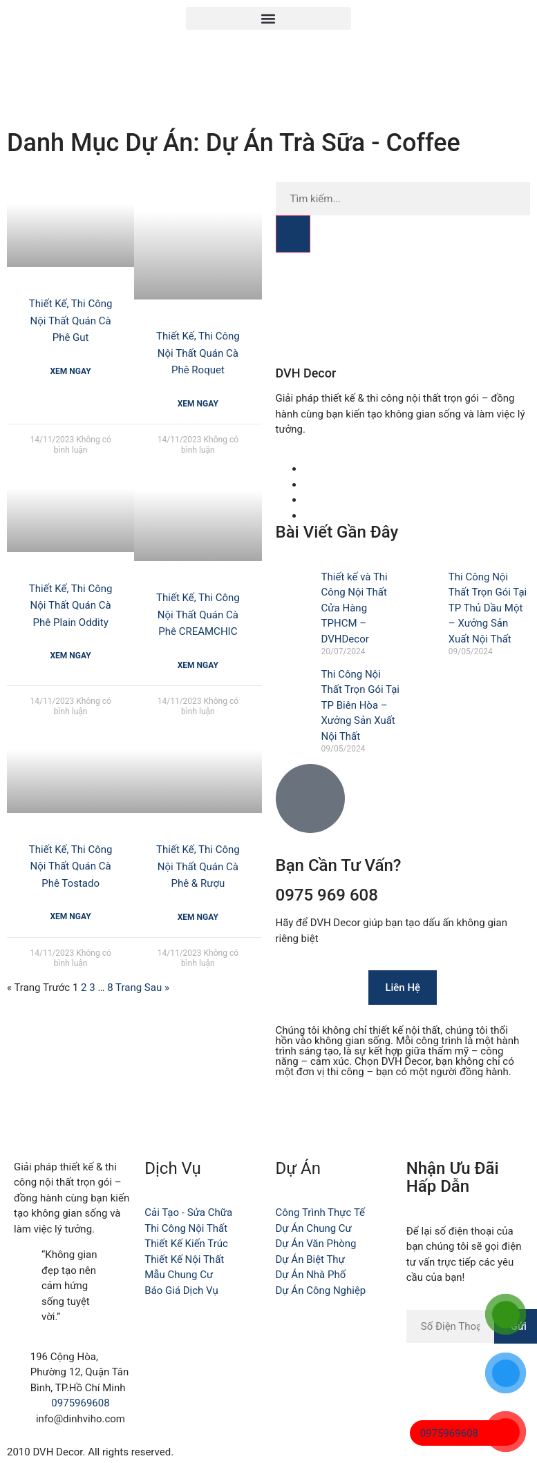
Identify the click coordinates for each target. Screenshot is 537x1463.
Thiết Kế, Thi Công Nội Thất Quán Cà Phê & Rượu (198, 866)
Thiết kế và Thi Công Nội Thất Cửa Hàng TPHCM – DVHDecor (354, 608)
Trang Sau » (142, 987)
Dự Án (298, 1168)
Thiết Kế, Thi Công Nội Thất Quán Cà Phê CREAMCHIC (198, 614)
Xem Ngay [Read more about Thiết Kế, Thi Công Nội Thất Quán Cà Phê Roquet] (198, 404)
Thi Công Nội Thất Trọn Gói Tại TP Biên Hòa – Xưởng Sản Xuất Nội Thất (360, 705)
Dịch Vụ (172, 1168)
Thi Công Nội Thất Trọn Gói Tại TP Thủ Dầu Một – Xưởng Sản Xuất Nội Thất (488, 608)
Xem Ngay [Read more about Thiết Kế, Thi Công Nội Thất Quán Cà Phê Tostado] (70, 916)
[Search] (293, 234)
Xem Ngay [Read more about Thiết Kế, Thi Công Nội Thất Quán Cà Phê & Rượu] (198, 917)
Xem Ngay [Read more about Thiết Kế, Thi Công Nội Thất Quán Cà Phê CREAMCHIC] (198, 665)
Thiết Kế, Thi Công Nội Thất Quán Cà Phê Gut (71, 320)
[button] (268, 18)
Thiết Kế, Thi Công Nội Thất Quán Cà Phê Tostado (71, 866)
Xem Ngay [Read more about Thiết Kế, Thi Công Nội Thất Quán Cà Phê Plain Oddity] (70, 655)
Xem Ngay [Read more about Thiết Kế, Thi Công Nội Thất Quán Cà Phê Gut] (70, 371)
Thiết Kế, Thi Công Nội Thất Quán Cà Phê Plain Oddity (71, 605)
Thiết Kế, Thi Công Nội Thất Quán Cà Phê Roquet (198, 353)
